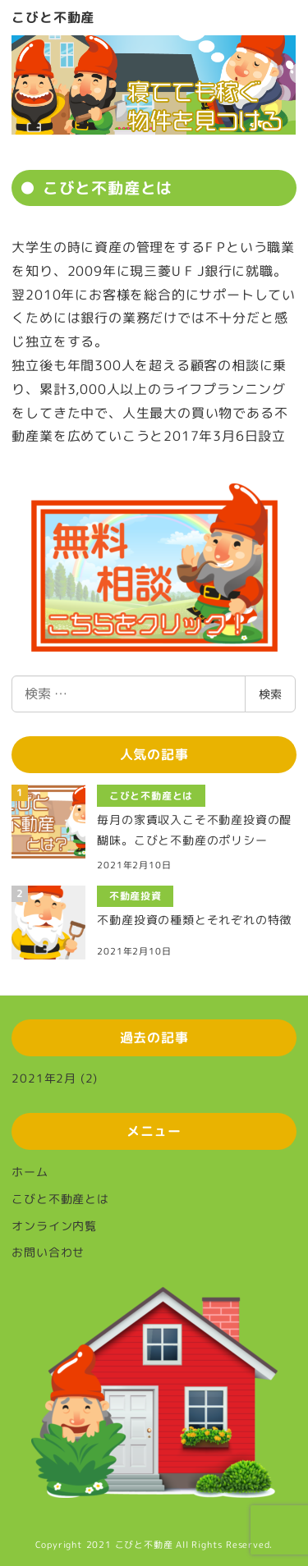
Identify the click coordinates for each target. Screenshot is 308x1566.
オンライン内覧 (54, 1226)
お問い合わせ (48, 1252)
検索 (270, 694)
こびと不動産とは (59, 1199)
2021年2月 (43, 1078)
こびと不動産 (52, 17)
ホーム (29, 1171)
